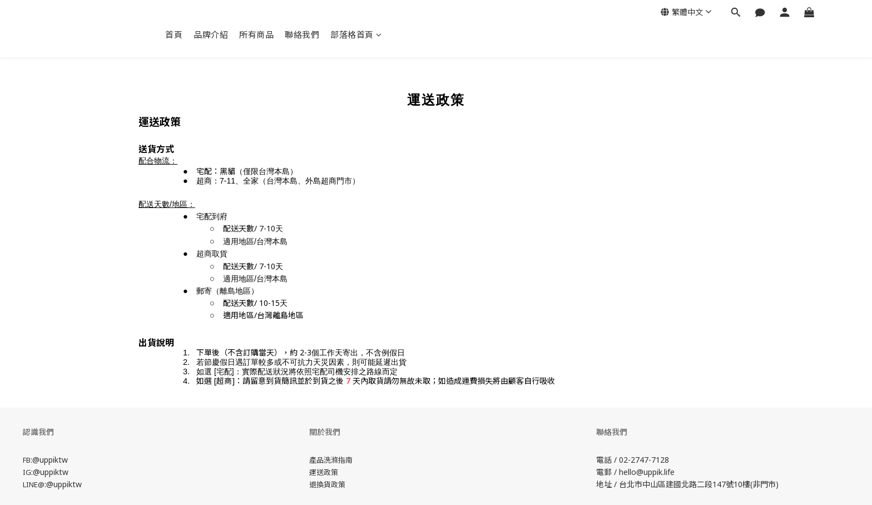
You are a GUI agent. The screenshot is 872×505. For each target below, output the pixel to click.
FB (27, 460)
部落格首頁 (356, 34)
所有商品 (256, 34)
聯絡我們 (302, 34)
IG (27, 472)
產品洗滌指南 (331, 460)
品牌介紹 (211, 34)
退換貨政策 (327, 484)
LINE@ (33, 484)
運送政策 (323, 472)
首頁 (173, 34)
